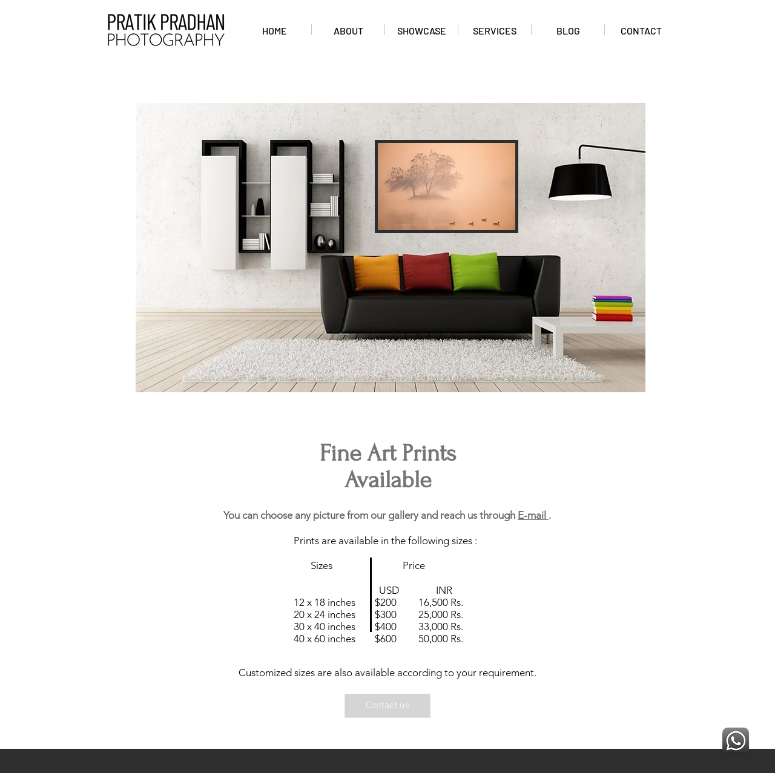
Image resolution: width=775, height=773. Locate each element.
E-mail (533, 515)
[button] (446, 186)
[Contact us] (387, 706)
